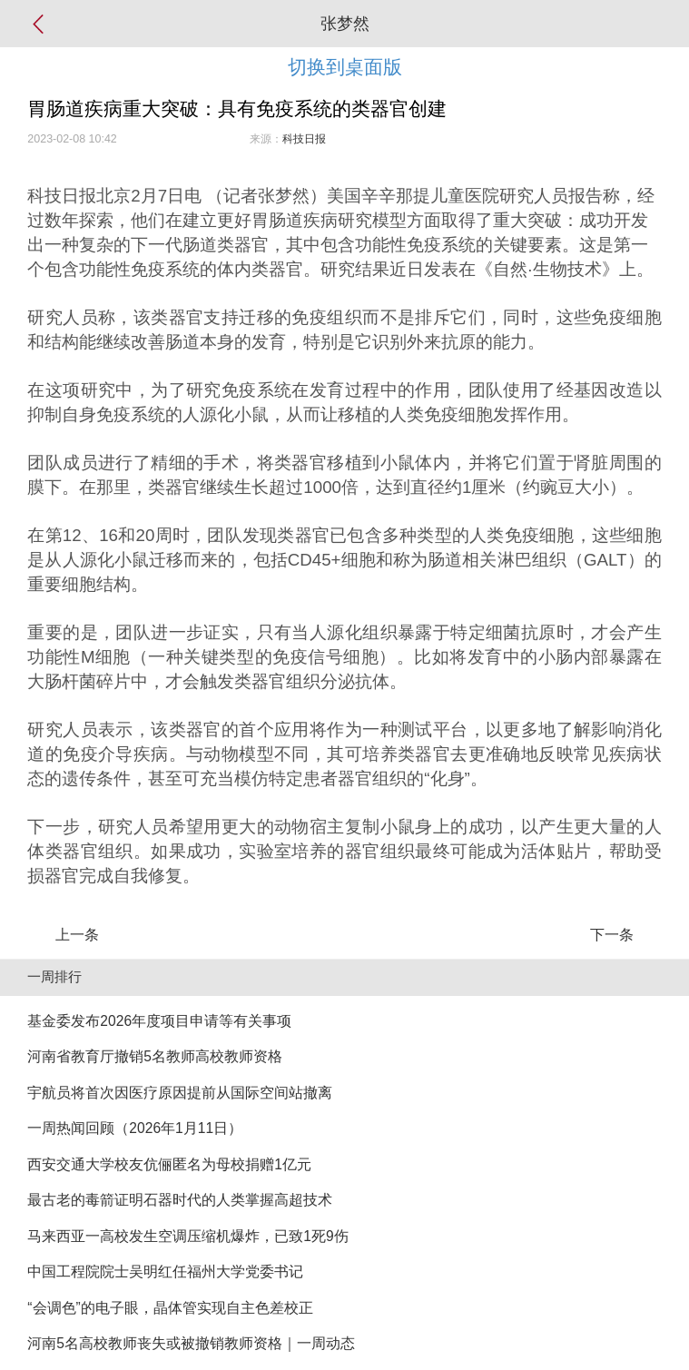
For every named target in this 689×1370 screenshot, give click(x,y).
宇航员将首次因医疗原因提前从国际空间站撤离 (179, 1092)
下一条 (612, 934)
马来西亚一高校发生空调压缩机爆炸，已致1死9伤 (187, 1236)
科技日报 (304, 139)
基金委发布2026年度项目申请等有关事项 (159, 1021)
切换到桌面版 (345, 66)
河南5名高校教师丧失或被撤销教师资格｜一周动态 (191, 1343)
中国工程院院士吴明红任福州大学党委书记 (165, 1271)
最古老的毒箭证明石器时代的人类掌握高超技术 (179, 1199)
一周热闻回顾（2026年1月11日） (134, 1128)
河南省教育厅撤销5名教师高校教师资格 (154, 1056)
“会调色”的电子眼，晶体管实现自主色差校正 (169, 1308)
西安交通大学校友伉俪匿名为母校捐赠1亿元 (169, 1164)
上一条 (77, 934)
